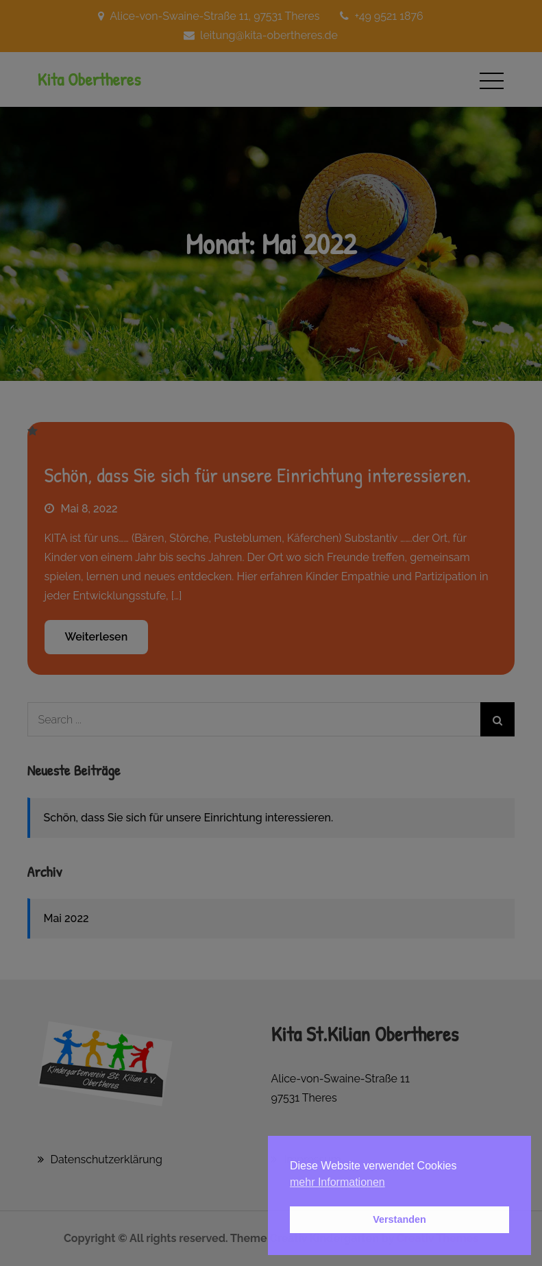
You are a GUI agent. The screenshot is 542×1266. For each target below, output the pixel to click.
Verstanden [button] (399, 1219)
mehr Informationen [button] (337, 1182)
